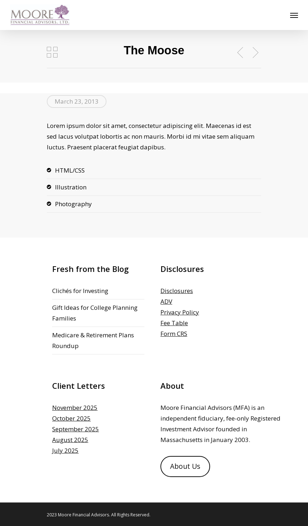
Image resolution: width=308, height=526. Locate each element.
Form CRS (173, 333)
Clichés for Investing (80, 291)
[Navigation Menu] (294, 15)
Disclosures (176, 291)
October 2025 (71, 418)
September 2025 (75, 429)
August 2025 (70, 440)
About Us (185, 466)
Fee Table (174, 323)
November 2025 (75, 407)
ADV (166, 301)
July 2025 (65, 450)
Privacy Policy (179, 312)
